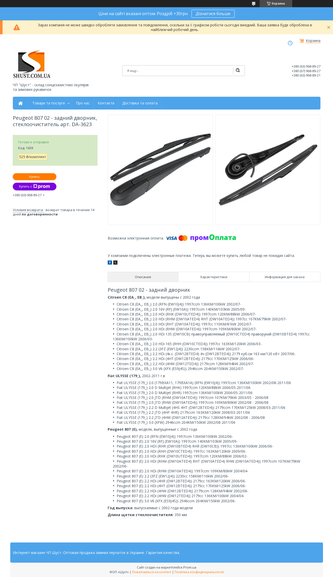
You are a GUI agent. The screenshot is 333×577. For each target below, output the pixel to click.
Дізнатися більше (213, 13)
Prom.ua (189, 567)
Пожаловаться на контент (151, 572)
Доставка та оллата (140, 103)
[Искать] (237, 70)
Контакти (106, 103)
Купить (34, 177)
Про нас (83, 103)
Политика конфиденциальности (199, 572)
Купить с (34, 186)
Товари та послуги (48, 103)
